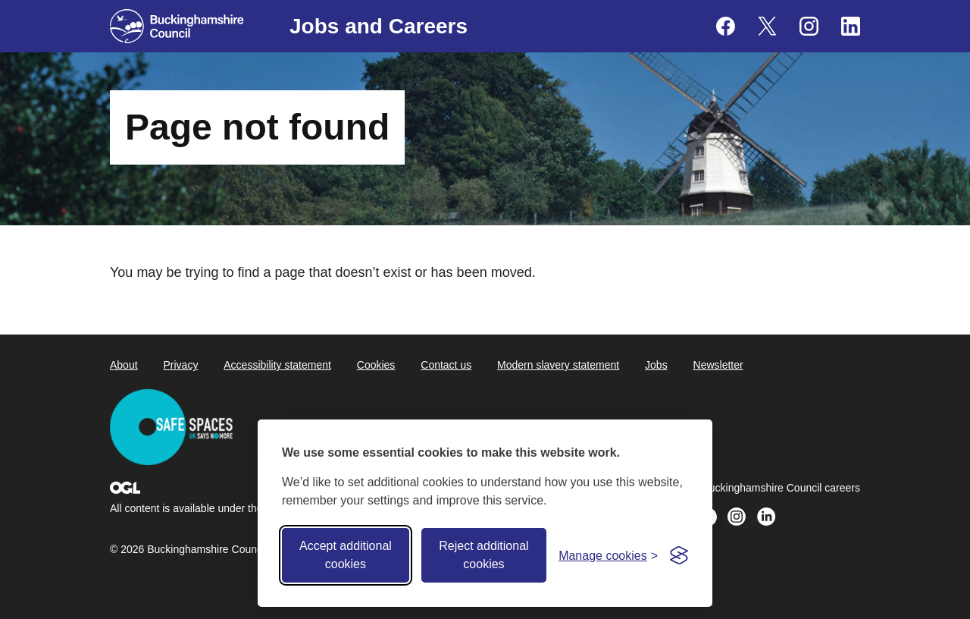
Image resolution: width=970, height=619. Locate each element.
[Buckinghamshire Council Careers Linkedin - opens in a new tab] (850, 26)
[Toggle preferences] (608, 555)
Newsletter (718, 365)
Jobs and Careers (378, 26)
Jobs (656, 365)
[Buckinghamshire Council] (177, 26)
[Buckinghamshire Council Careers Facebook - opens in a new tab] (725, 26)
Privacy (180, 365)
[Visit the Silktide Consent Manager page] (679, 555)
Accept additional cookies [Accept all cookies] (345, 554)
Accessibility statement (277, 365)
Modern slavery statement (558, 365)
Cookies (376, 365)
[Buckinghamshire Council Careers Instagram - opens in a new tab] (808, 26)
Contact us (446, 365)
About (124, 365)
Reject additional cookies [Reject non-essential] (483, 554)
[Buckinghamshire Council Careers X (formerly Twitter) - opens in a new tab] (767, 26)
